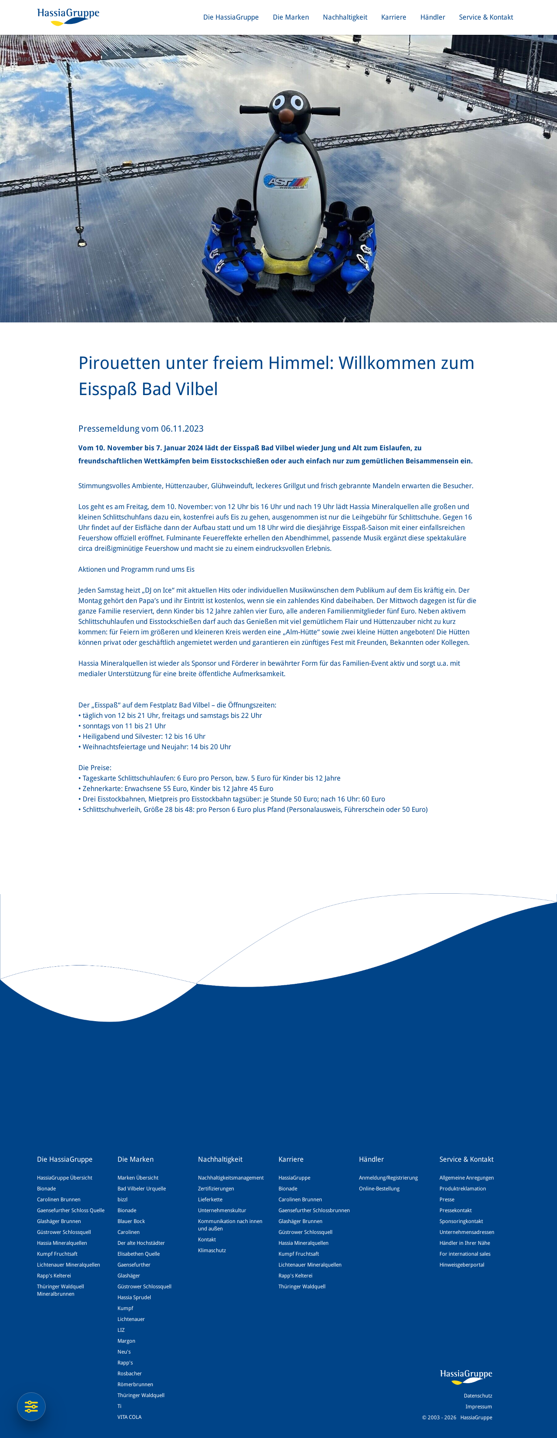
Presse (447, 1200)
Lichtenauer (131, 1319)
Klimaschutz (212, 1250)
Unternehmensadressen (467, 1232)
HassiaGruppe (294, 1178)
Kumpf (125, 1308)
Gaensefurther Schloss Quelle (70, 1210)
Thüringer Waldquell (140, 1395)
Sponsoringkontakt (461, 1221)
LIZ (120, 1330)
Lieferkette (210, 1200)
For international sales (465, 1254)
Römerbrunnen (135, 1384)
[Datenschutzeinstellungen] (31, 1407)
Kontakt (207, 1240)
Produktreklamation (463, 1189)
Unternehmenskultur (222, 1210)
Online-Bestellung (379, 1189)
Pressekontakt (456, 1210)
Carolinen (128, 1232)
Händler (432, 17)
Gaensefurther (134, 1265)
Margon (126, 1341)
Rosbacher (129, 1374)
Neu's (124, 1352)
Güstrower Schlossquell (64, 1232)
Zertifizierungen (216, 1189)
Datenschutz (478, 1396)
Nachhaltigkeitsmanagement (231, 1178)
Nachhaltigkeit (345, 17)
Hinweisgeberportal (462, 1265)
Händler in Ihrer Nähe (465, 1243)
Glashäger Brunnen (59, 1221)
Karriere (393, 17)
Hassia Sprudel (134, 1297)
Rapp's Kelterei (54, 1276)
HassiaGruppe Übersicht (64, 1178)
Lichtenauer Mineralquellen (68, 1265)
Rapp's (125, 1363)
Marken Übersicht (137, 1178)
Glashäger (128, 1276)
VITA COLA (129, 1417)
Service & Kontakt (486, 17)
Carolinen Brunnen (59, 1200)
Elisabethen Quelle (138, 1254)
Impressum (479, 1407)
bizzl (122, 1200)
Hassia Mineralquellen (62, 1243)
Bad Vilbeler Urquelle (141, 1189)
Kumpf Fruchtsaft (57, 1254)
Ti (119, 1406)
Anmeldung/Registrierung (388, 1178)
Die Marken (291, 17)
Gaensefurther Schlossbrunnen (314, 1210)
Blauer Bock (131, 1221)
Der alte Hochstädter (141, 1243)
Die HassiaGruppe (231, 17)
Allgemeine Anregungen (467, 1178)
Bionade (46, 1189)
